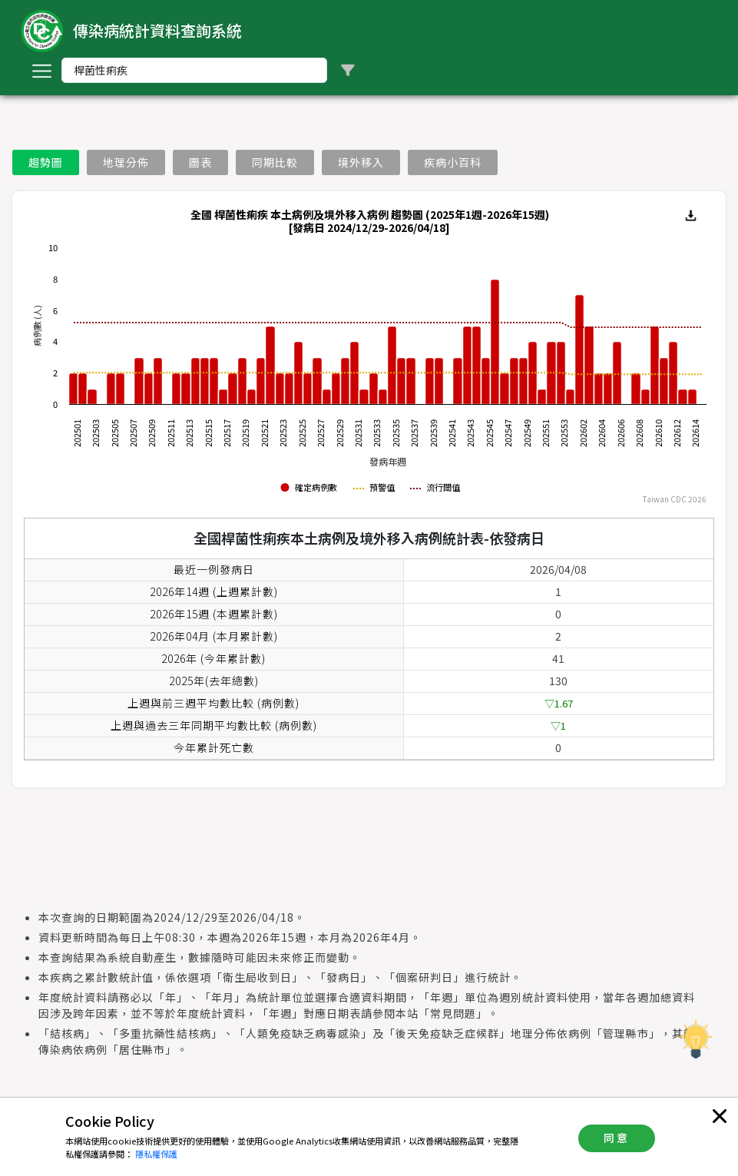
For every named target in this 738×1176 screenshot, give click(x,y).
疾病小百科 (453, 162)
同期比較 (275, 162)
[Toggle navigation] (41, 71)
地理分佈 (126, 162)
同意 (617, 1137)
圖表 (200, 162)
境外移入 (361, 162)
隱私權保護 (156, 1154)
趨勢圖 (45, 162)
